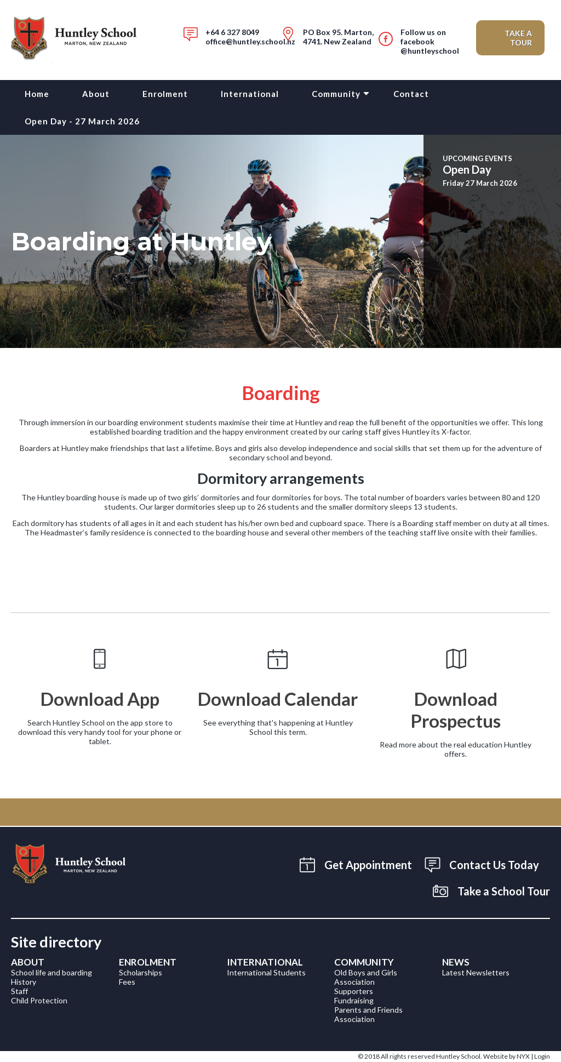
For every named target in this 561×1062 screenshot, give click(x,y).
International (250, 94)
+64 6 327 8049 (232, 32)
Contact (411, 94)
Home (37, 94)
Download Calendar (278, 699)
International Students (266, 972)
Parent (346, 1009)
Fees (127, 981)
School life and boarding (51, 972)
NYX (523, 1056)
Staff (19, 991)
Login (542, 1056)
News (456, 962)
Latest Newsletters (476, 972)
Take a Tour (518, 37)
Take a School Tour (503, 891)
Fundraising (354, 1000)
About (96, 94)
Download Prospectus (455, 710)
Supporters (353, 991)
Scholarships (140, 972)
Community (336, 94)
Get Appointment (368, 864)
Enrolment (165, 94)
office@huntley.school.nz (250, 41)
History (23, 981)
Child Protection (39, 1000)
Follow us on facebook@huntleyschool (429, 41)
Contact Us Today (494, 864)
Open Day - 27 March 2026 (82, 121)
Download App (100, 699)
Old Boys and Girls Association (365, 977)
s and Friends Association (368, 1014)
